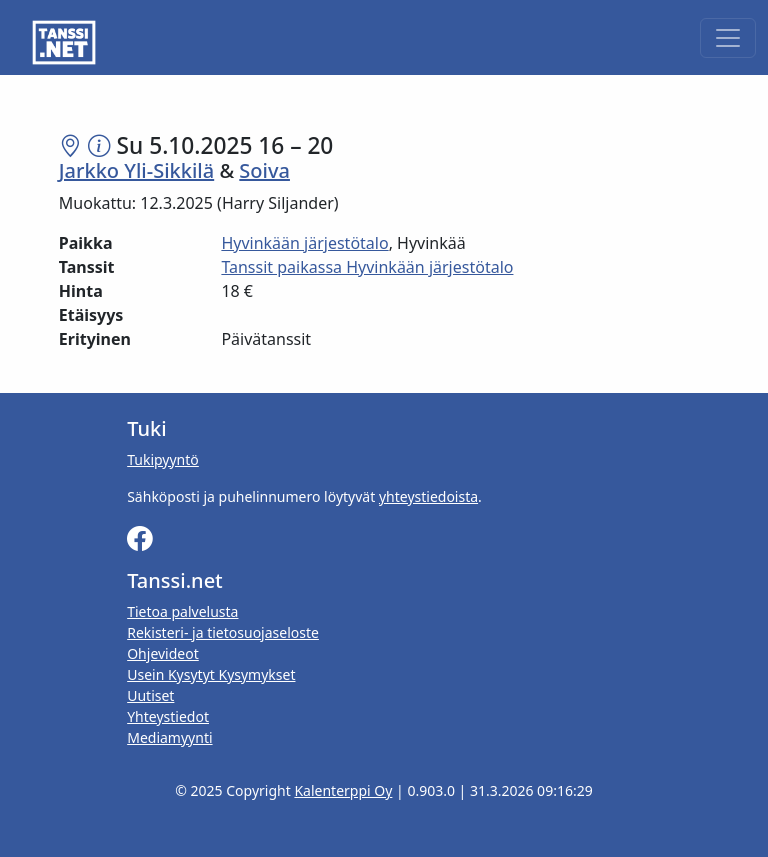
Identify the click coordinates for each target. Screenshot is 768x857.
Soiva (264, 170)
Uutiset (150, 695)
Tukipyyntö (163, 459)
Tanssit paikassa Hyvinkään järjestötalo (367, 267)
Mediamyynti (169, 737)
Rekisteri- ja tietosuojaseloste (223, 632)
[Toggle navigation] (728, 38)
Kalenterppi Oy (343, 790)
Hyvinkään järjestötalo (304, 243)
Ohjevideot (163, 653)
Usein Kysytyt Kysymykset (211, 674)
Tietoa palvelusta (182, 611)
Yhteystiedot (168, 716)
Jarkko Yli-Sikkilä (136, 170)
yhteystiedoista (428, 496)
